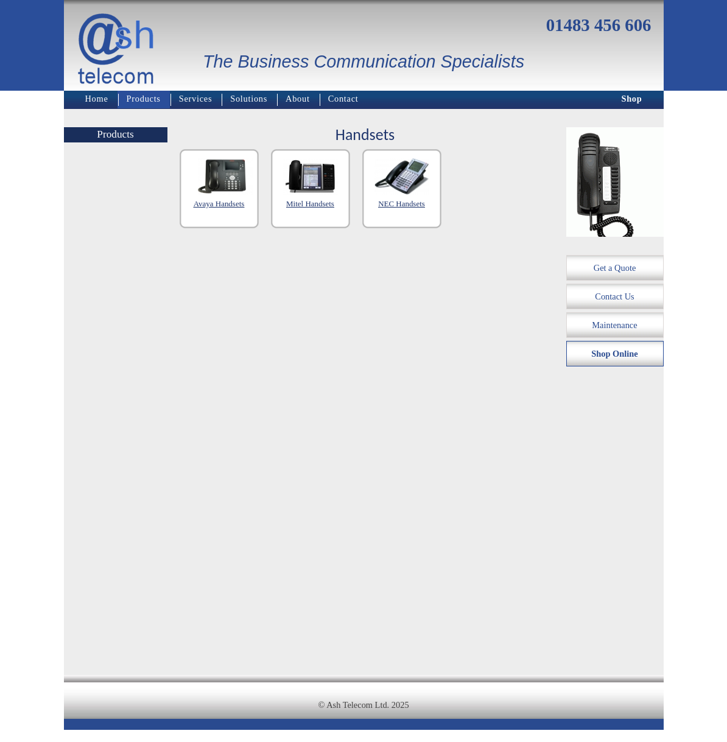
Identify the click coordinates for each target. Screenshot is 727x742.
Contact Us (614, 296)
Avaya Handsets (219, 203)
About (298, 98)
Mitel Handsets (310, 203)
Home (96, 98)
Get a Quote (615, 268)
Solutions (248, 98)
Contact (343, 98)
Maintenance (614, 325)
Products (144, 98)
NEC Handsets (401, 203)
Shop (631, 98)
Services (195, 98)
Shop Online (614, 354)
